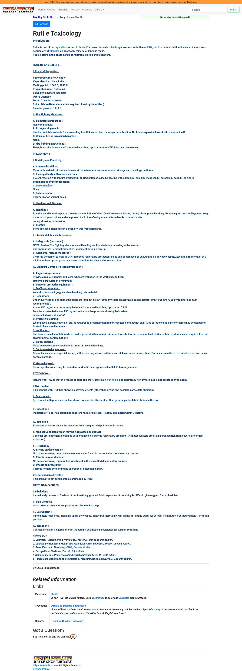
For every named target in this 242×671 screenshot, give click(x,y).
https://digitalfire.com (45, 665)
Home (41, 9)
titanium (54, 51)
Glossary (87, 9)
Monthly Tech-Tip (43, 17)
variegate (124, 597)
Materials (63, 9)
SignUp (79, 17)
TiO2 (149, 47)
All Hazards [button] (41, 24)
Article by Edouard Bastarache (68, 605)
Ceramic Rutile (81, 547)
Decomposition (44, 185)
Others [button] (98, 9)
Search (233, 9)
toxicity (156, 609)
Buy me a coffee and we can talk (51, 636)
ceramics (99, 597)
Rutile (54, 594)
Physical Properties (46, 71)
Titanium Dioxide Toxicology (67, 621)
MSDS (68, 547)
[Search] (208, 10)
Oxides (51, 9)
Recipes (75, 9)
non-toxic (112, 379)
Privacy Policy (41, 669)
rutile (112, 47)
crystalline (61, 47)
